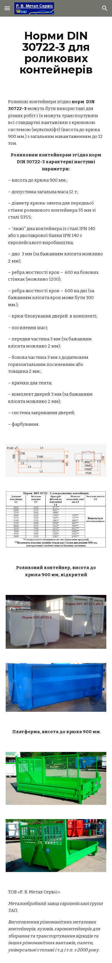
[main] (56, 53)
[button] (7, 8)
